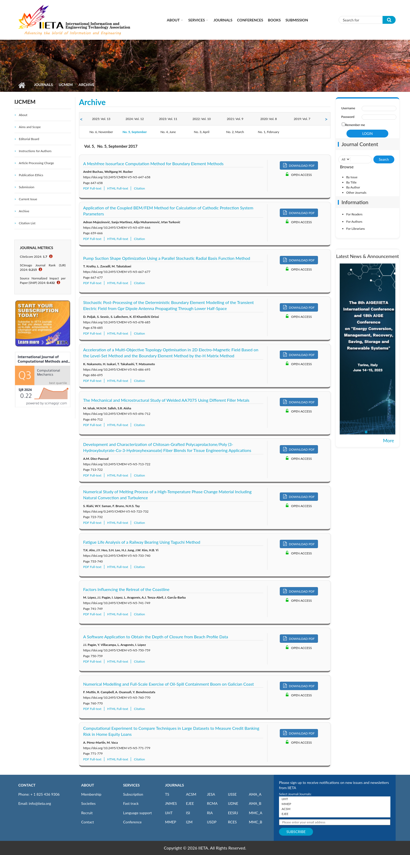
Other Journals (356, 192)
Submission (297, 20)
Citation (139, 188)
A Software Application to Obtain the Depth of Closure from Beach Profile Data (155, 636)
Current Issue (28, 199)
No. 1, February (268, 132)
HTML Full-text (117, 188)
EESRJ (233, 813)
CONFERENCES (250, 20)
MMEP (170, 822)
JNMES (171, 803)
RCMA (212, 803)
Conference (132, 822)
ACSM (191, 794)
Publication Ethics (31, 175)
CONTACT (27, 785)
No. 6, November (101, 132)
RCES (232, 822)
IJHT (169, 813)
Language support (137, 813)
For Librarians (355, 229)
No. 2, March (235, 132)
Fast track (131, 803)
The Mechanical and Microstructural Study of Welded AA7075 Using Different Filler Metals (166, 400)
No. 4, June (168, 132)
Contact (87, 822)
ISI (188, 813)
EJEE (190, 803)
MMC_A (255, 813)
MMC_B (255, 822)
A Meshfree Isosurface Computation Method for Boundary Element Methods (153, 163)
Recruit (87, 813)
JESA (211, 794)
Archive (24, 211)
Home (21, 85)
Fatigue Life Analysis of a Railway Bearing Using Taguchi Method (141, 542)
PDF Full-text (92, 188)
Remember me (355, 125)
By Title (351, 182)
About (173, 20)
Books (274, 20)
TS (167, 794)
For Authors (354, 221)
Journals (222, 20)
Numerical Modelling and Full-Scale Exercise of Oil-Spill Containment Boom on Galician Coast (168, 683)
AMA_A (255, 794)
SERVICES (131, 785)
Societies (88, 803)
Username (348, 108)
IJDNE (233, 803)
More (388, 440)
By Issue (351, 177)
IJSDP (211, 822)
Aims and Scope (30, 127)
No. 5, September (135, 132)
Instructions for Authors (35, 151)
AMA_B (255, 803)
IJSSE (232, 794)
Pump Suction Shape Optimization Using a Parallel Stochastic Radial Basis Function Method (166, 258)
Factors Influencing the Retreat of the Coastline (126, 589)
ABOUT (87, 785)
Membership (91, 794)
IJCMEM (66, 84)
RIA (210, 813)
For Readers (354, 214)
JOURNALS (174, 785)
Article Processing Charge (36, 163)
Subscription (133, 794)
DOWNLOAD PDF (299, 165)
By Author (353, 187)
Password (347, 117)
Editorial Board (29, 139)
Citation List (27, 223)
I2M (189, 822)
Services (196, 20)
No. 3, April (201, 132)
